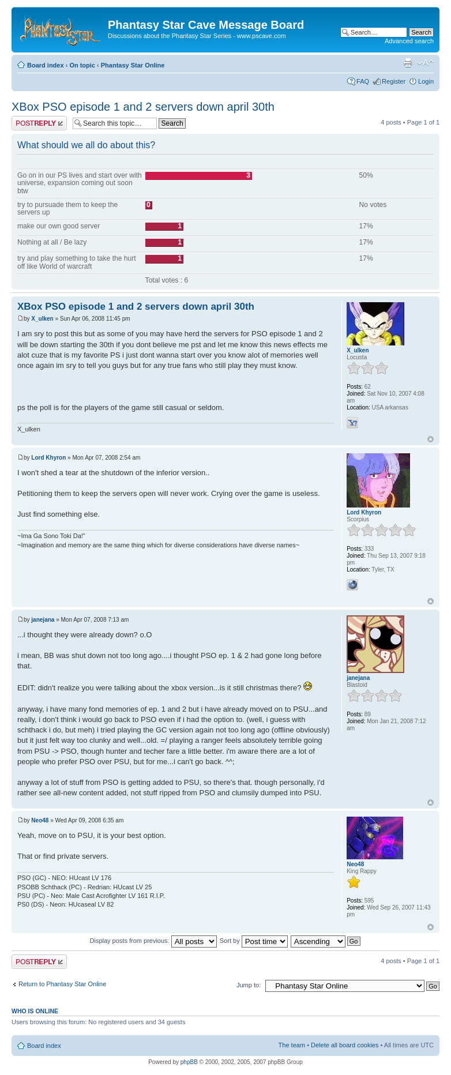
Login (426, 81)
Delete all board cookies (344, 1045)
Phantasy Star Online (133, 65)
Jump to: (248, 985)
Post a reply (39, 123)
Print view (407, 63)
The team (292, 1045)
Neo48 (39, 820)
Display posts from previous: (153, 940)
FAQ (362, 81)
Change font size (425, 63)
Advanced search (409, 40)
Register (393, 81)
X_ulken (42, 318)
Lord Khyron (48, 457)
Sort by (254, 940)
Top (430, 439)
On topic (82, 65)
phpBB (189, 1062)
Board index (45, 65)
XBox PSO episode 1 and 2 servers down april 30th (143, 106)
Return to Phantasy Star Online (62, 983)
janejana (42, 620)
